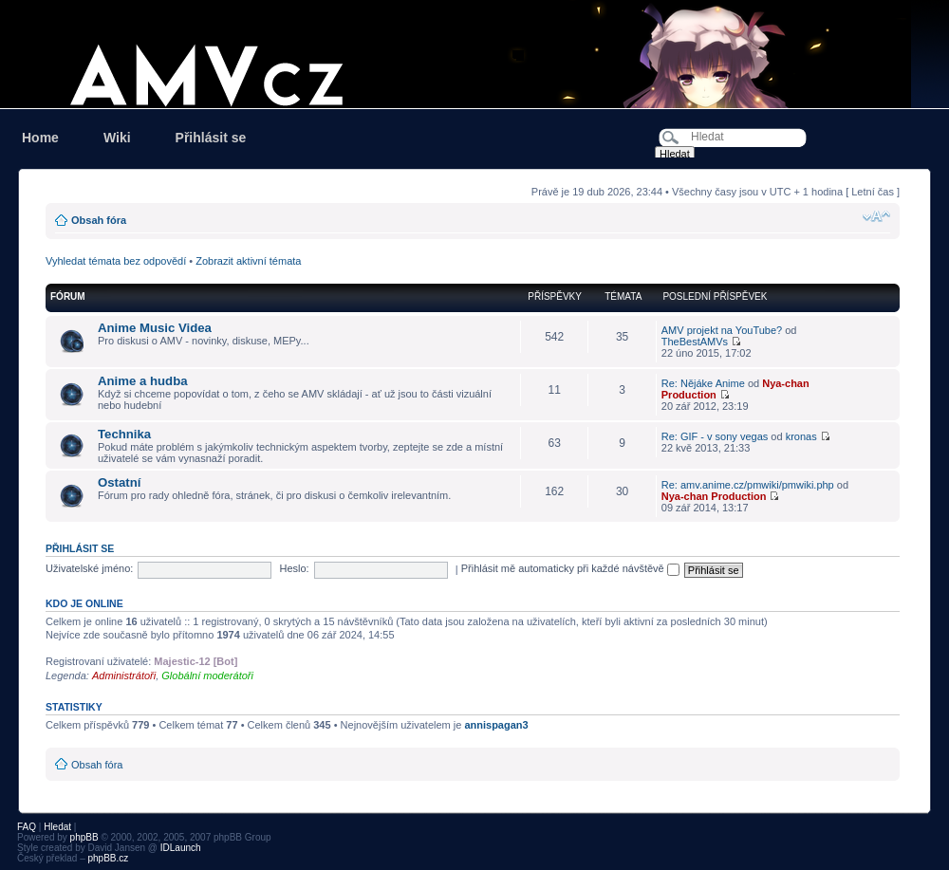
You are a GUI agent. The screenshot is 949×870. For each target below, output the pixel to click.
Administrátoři (124, 675)
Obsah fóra (98, 220)
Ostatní (119, 482)
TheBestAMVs (694, 341)
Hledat (57, 827)
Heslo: (293, 568)
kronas (801, 436)
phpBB (84, 837)
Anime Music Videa (155, 328)
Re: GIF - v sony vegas (714, 436)
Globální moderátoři (207, 675)
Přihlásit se (211, 137)
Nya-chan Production (714, 496)
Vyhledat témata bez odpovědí (116, 261)
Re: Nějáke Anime (703, 383)
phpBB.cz (107, 858)
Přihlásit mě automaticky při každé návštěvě (570, 568)
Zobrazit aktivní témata (248, 261)
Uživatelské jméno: (89, 568)
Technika (124, 434)
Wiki (117, 137)
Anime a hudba (143, 381)
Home (40, 137)
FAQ (26, 827)
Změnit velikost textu (876, 216)
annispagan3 (496, 725)
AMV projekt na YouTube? (721, 330)
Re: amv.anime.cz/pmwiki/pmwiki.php (747, 485)
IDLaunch (180, 847)
